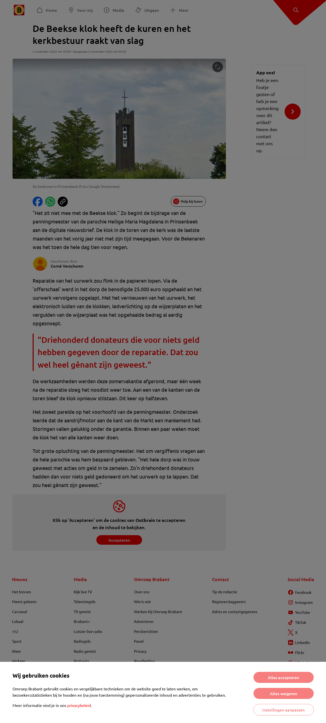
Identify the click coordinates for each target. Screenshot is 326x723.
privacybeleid (79, 705)
